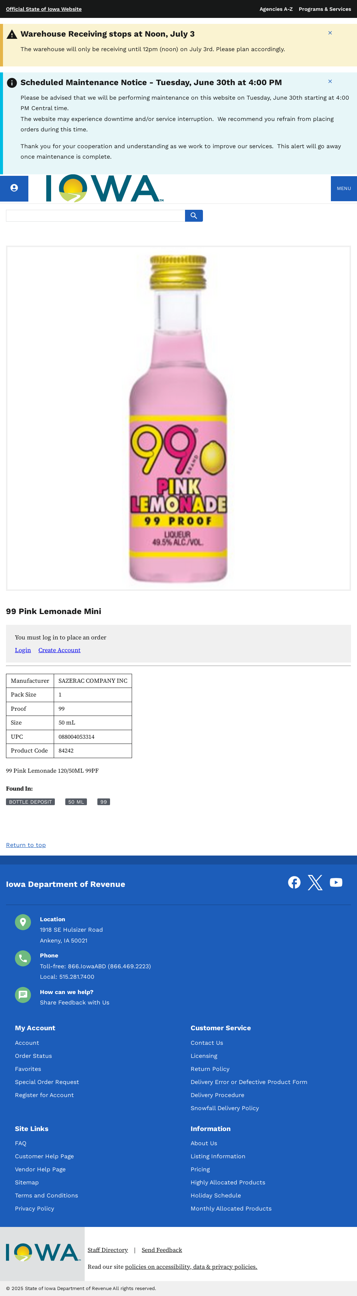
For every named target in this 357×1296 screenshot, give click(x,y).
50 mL (76, 802)
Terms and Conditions (46, 1195)
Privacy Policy (34, 1208)
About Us (204, 1143)
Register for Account (44, 1095)
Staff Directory (108, 1250)
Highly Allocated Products (228, 1182)
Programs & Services (325, 9)
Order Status (33, 1055)
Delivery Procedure (217, 1095)
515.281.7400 (76, 976)
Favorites (28, 1068)
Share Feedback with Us (74, 1002)
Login (23, 650)
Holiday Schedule (216, 1195)
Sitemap (27, 1182)
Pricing (200, 1169)
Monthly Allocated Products (231, 1208)
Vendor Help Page (40, 1169)
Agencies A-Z (276, 9)
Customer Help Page (44, 1156)
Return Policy (210, 1068)
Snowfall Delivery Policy (225, 1108)
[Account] (14, 189)
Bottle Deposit (30, 802)
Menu (344, 188)
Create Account (59, 650)
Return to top (26, 844)
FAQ (20, 1143)
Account (27, 1042)
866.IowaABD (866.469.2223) (109, 966)
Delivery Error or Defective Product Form (249, 1081)
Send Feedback (162, 1250)
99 (103, 802)
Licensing (204, 1055)
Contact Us (207, 1042)
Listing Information (218, 1156)
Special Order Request (47, 1081)
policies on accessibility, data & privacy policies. (191, 1267)
